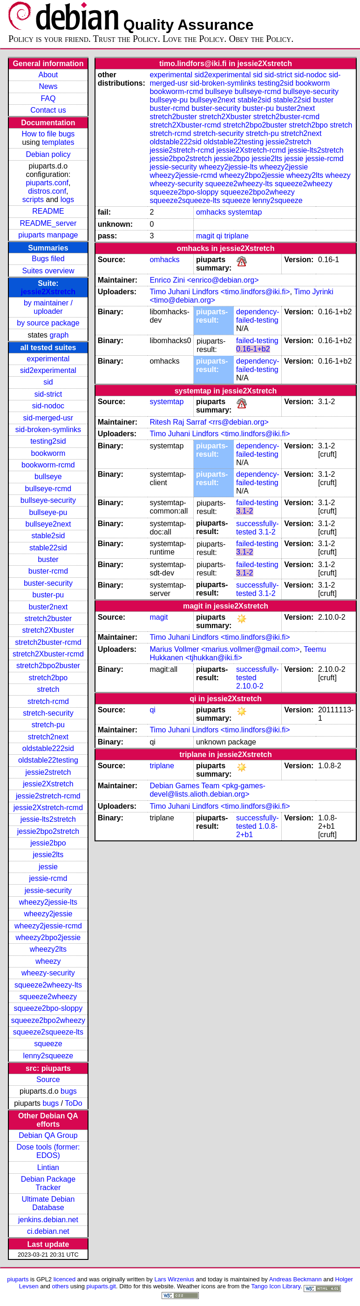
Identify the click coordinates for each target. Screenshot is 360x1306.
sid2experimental (48, 370)
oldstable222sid (48, 748)
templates (58, 142)
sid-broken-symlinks (48, 429)
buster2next (48, 607)
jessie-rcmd (48, 878)
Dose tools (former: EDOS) (48, 1151)
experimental (48, 359)
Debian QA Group (48, 1135)
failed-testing (257, 341)
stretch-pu (48, 725)
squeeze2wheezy (48, 997)
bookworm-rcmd (48, 465)
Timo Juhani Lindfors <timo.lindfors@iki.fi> (219, 292)
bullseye (48, 476)
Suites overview (48, 271)
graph (59, 335)
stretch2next (48, 737)
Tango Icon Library (275, 1286)
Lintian (48, 1167)
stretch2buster (48, 619)
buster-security (48, 583)
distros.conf (47, 191)
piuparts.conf (47, 183)
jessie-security (48, 890)
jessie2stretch (48, 772)
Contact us (48, 110)
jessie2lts (48, 855)
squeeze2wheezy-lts (48, 985)
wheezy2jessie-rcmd (48, 926)
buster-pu (48, 595)
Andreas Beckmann (295, 1279)
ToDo (73, 1103)
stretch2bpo (48, 678)
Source (48, 1079)
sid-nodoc (48, 406)
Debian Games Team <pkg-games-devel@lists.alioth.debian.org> (207, 790)
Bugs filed (48, 259)
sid (48, 382)
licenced (65, 1279)
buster (48, 559)
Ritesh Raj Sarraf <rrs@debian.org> (208, 422)
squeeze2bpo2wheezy (48, 1020)
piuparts (17, 1279)
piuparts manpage (48, 235)
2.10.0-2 (250, 686)
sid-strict (48, 394)
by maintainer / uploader (48, 307)
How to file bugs (48, 134)
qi (219, 236)
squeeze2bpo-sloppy (48, 1008)
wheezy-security (48, 973)
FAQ (48, 98)
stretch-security (48, 713)
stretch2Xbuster (48, 630)
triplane (236, 236)
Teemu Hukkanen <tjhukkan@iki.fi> (237, 653)
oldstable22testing (48, 760)
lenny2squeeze (48, 1056)
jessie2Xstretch (48, 292)
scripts (33, 199)
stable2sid (48, 536)
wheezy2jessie (48, 914)
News (48, 86)
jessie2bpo (48, 843)
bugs (69, 1091)
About (48, 75)
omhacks (211, 212)
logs (67, 199)
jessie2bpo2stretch (48, 831)
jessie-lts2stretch (48, 819)
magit (205, 236)
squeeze (48, 1044)
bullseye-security (48, 500)
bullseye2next (48, 524)
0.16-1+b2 (253, 349)
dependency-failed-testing (257, 316)
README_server (48, 223)
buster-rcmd (48, 571)
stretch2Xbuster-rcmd (48, 654)
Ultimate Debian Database (48, 1203)
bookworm (48, 453)
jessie (48, 867)
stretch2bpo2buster (48, 666)
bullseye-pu (48, 512)
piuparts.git (101, 1286)
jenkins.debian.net (48, 1220)
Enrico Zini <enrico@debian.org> (203, 280)
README (48, 211)
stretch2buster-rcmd (48, 642)
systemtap (245, 212)
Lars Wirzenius (174, 1279)
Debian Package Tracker (48, 1183)
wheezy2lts (48, 949)
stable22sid (48, 548)
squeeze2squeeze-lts (48, 1032)
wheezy (48, 961)
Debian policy (48, 154)
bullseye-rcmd (48, 489)
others (60, 1286)
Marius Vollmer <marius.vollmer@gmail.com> (224, 649)
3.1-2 (244, 511)
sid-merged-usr (48, 418)
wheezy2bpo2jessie (48, 937)
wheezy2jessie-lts (48, 902)
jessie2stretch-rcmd (48, 796)
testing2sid (48, 441)
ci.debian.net (48, 1231)
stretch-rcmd (48, 701)
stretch (48, 689)
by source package (48, 323)
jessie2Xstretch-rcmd (48, 808)
